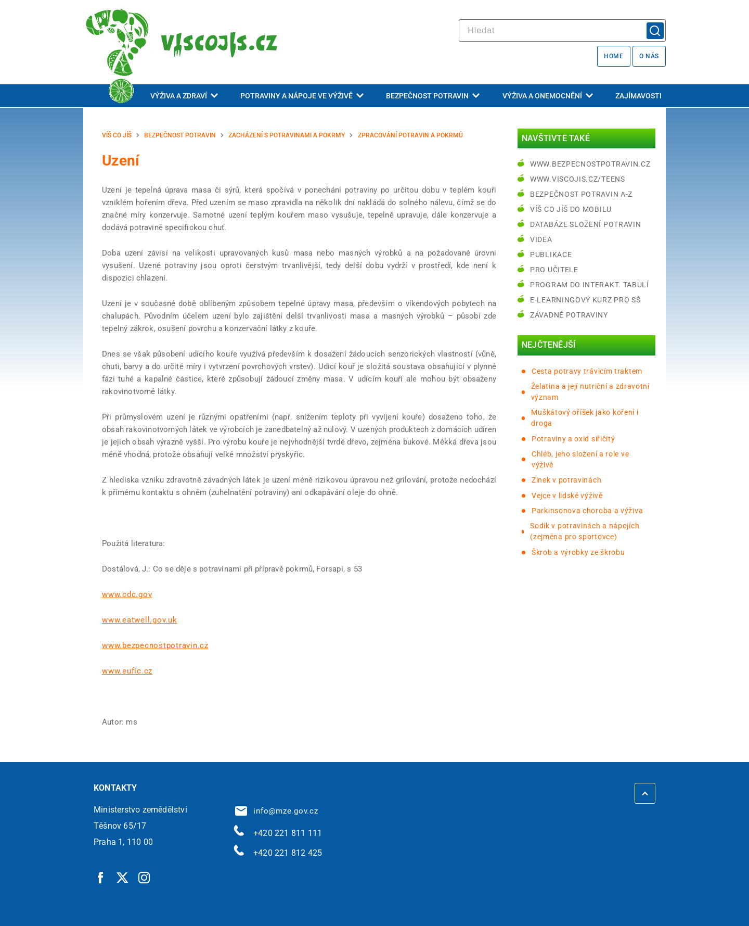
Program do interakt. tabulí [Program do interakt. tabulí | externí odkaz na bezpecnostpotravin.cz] (589, 285)
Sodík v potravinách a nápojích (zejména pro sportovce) (584, 531)
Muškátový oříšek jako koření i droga (584, 417)
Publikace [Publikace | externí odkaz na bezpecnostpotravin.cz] (551, 254)
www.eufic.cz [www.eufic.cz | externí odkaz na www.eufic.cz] (127, 671)
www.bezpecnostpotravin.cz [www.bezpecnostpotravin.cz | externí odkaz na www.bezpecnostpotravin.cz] (155, 645)
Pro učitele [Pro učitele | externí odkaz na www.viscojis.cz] (554, 269)
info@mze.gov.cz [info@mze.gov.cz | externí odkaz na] (276, 811)
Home (613, 56)
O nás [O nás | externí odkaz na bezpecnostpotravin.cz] (649, 56)
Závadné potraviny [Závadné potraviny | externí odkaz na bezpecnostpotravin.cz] (569, 315)
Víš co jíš (117, 135)
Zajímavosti (638, 96)
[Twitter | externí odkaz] (122, 877)
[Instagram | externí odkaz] (144, 877)
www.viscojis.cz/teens (577, 179)
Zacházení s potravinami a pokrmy (286, 135)
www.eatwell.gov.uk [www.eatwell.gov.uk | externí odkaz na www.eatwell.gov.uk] (139, 620)
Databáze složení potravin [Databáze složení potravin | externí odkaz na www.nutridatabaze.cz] (585, 224)
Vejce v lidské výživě (567, 495)
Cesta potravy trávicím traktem (587, 371)
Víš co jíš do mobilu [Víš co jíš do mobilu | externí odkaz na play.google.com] (571, 209)
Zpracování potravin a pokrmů (410, 135)
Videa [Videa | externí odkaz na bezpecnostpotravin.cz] (541, 239)
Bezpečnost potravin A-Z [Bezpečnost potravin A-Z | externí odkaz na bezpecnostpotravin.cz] (581, 194)
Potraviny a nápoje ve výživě (302, 96)
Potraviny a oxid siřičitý (573, 439)
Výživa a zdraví (184, 96)
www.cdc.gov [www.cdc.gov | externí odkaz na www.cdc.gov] (127, 594)
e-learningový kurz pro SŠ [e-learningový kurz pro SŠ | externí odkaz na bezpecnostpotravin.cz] (585, 300)
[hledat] (562, 30)
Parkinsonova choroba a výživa (587, 510)
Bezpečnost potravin (433, 96)
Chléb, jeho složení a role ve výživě (580, 459)
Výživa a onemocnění (547, 96)
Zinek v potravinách (566, 480)
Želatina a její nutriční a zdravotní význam (590, 391)
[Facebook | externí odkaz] (101, 877)
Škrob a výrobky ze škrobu (578, 552)
